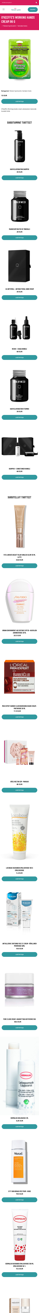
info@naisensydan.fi (7, 2)
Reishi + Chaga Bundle (19, 349)
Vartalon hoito (22, 26)
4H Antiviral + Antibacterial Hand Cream (19, 289)
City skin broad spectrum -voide (19, 1191)
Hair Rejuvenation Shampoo (19, 169)
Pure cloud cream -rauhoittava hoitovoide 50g (19, 1019)
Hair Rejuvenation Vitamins (19, 409)
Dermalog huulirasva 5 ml (19, 1118)
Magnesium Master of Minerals (19, 229)
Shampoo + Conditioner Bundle (19, 469)
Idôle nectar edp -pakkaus (19, 781)
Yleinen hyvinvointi (9, 26)
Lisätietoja (20, 101)
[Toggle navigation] (3, 9)
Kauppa (32, 9)
